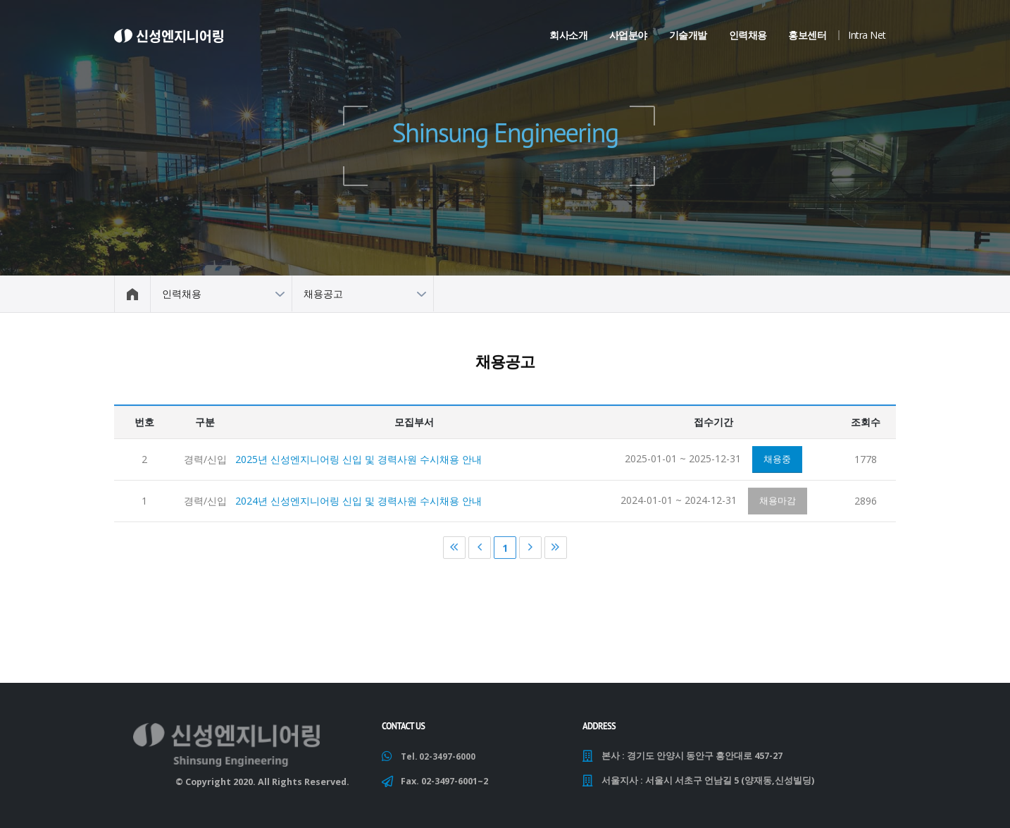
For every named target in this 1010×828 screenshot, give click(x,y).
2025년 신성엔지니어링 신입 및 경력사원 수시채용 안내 (358, 461)
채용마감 (777, 503)
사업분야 (628, 35)
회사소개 (568, 35)
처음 (454, 550)
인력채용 (748, 35)
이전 (479, 550)
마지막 (555, 550)
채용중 (777, 461)
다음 (530, 550)
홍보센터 (807, 35)
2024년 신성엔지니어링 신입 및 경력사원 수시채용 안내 (358, 503)
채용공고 (323, 293)
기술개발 (688, 35)
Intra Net (867, 35)
